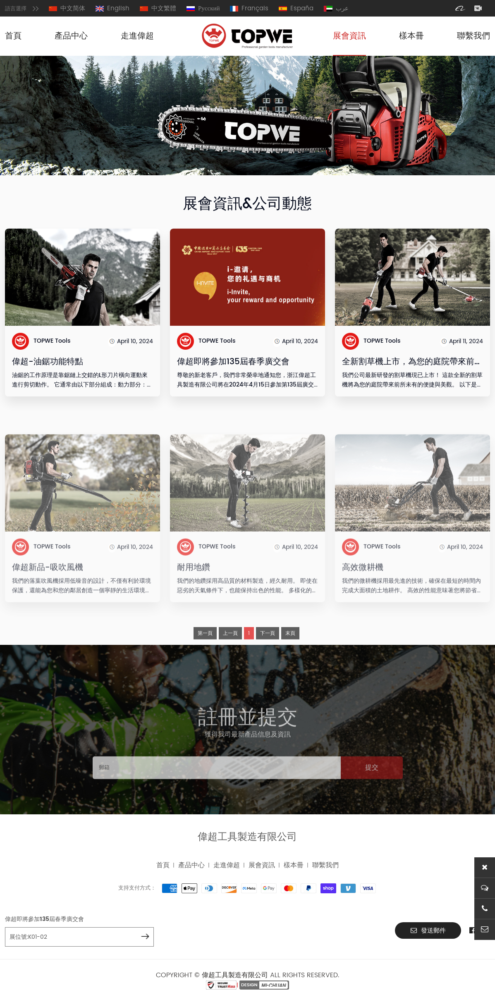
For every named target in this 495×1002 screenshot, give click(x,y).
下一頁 (267, 655)
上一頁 (230, 655)
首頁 (13, 36)
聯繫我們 (473, 36)
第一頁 (205, 655)
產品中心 (71, 36)
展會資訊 (349, 36)
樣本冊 (411, 36)
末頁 (290, 655)
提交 (371, 790)
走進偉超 (137, 36)
